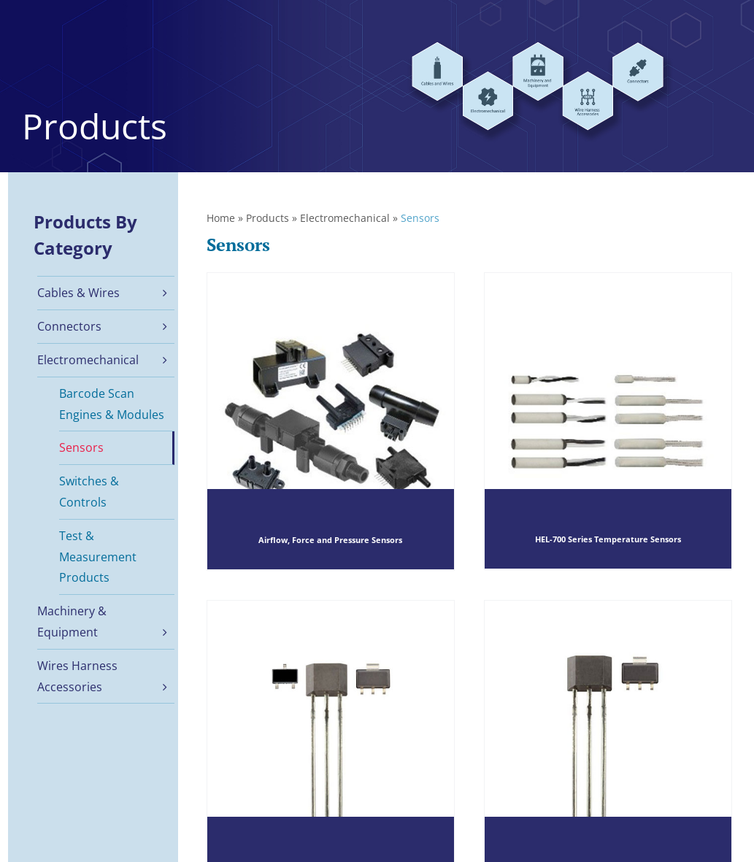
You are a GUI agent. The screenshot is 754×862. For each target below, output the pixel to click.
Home (221, 218)
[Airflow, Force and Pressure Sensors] (330, 421)
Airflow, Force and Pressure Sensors (330, 539)
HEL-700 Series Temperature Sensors (608, 539)
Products (267, 218)
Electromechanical (345, 218)
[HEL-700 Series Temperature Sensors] (608, 421)
